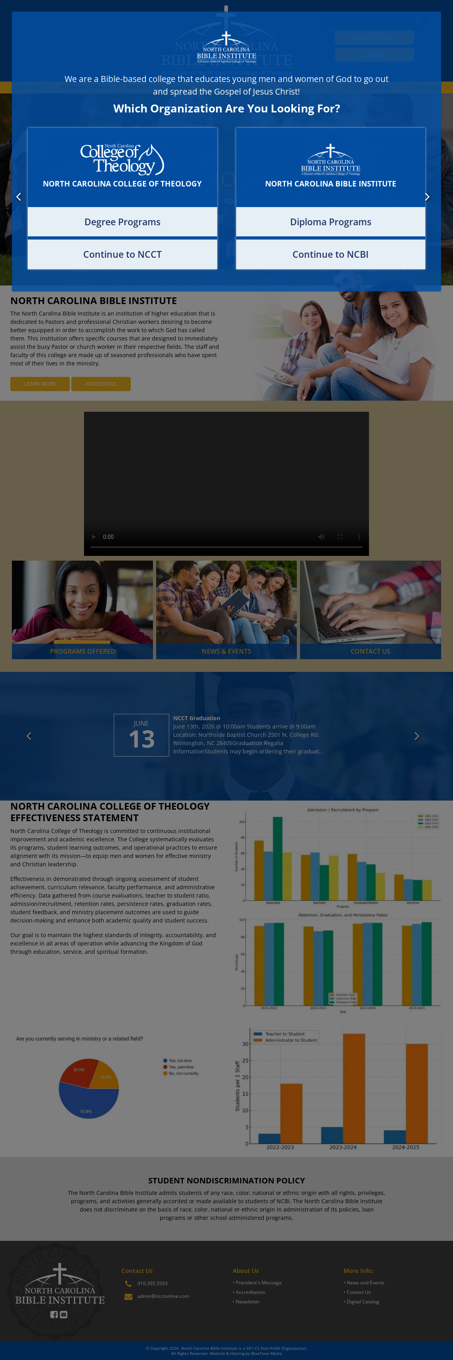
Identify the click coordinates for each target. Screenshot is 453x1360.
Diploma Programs (330, 221)
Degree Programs (122, 221)
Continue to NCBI (330, 254)
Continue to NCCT (122, 254)
